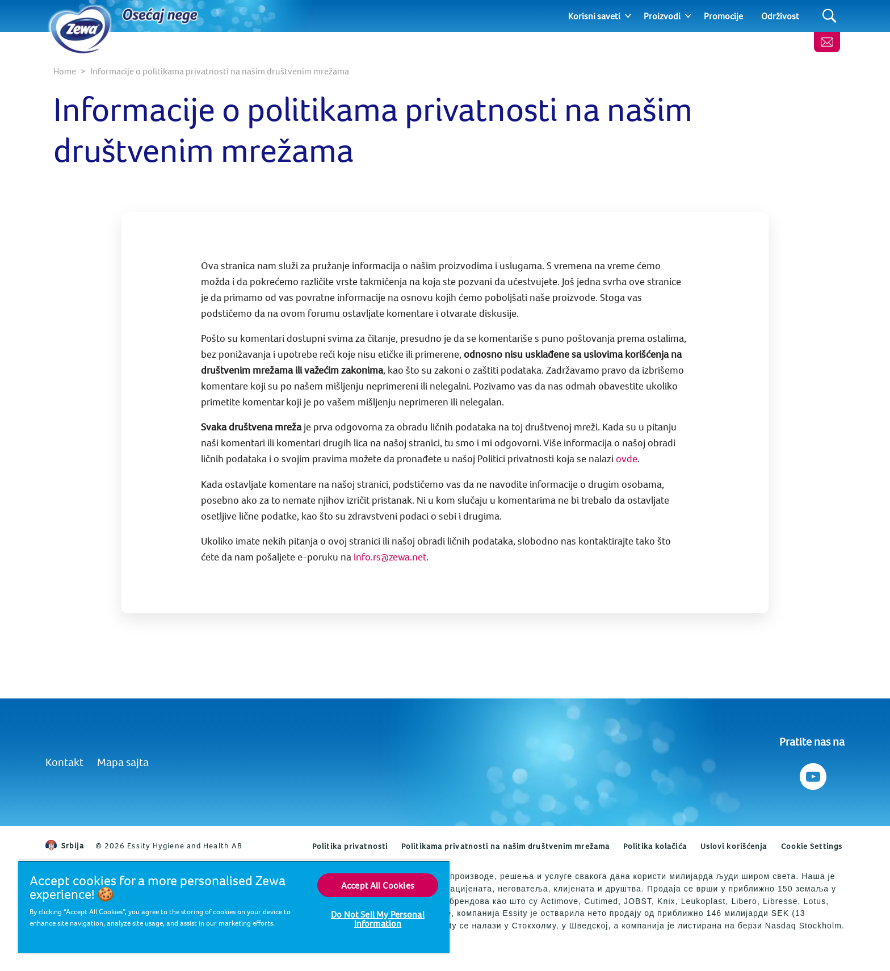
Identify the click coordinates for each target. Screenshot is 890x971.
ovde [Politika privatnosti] (626, 458)
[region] (234, 906)
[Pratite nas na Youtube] (812, 773)
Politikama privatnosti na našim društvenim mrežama (505, 846)
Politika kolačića (655, 846)
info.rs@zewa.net (390, 556)
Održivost (780, 16)
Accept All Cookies (377, 885)
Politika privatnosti (350, 846)
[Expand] (628, 16)
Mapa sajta (123, 762)
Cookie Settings (812, 846)
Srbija (64, 845)
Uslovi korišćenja (733, 846)
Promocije (723, 16)
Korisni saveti (594, 16)
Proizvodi (662, 16)
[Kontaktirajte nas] (827, 42)
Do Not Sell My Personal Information (378, 919)
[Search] (829, 16)
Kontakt (64, 762)
